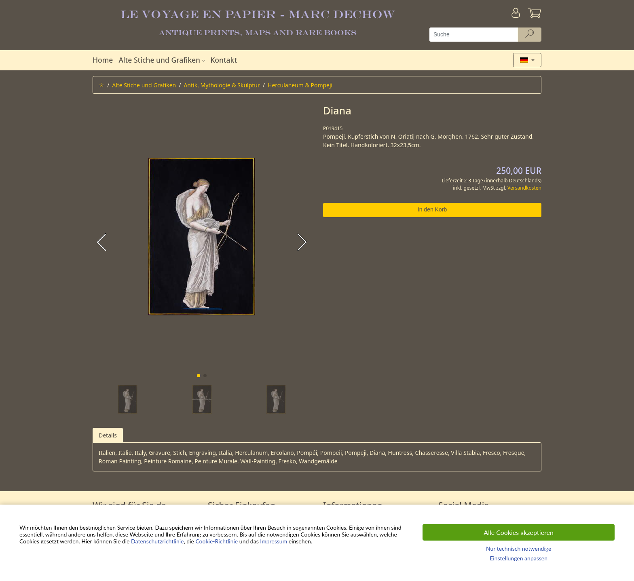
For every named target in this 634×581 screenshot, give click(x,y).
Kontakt (223, 60)
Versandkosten (524, 187)
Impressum (273, 541)
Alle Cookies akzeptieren (519, 532)
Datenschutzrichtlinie (157, 541)
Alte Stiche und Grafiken (162, 60)
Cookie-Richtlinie (216, 541)
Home (103, 60)
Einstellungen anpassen (518, 558)
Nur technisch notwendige (518, 548)
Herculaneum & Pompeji (300, 85)
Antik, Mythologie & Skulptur (222, 85)
